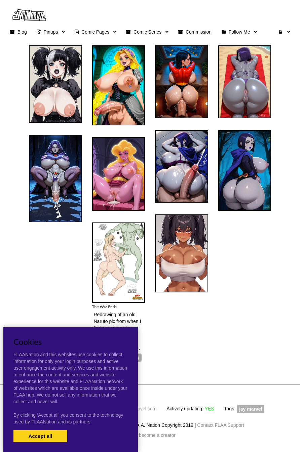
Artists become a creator (150, 435)
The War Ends (104, 306)
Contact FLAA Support (220, 425)
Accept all (40, 436)
